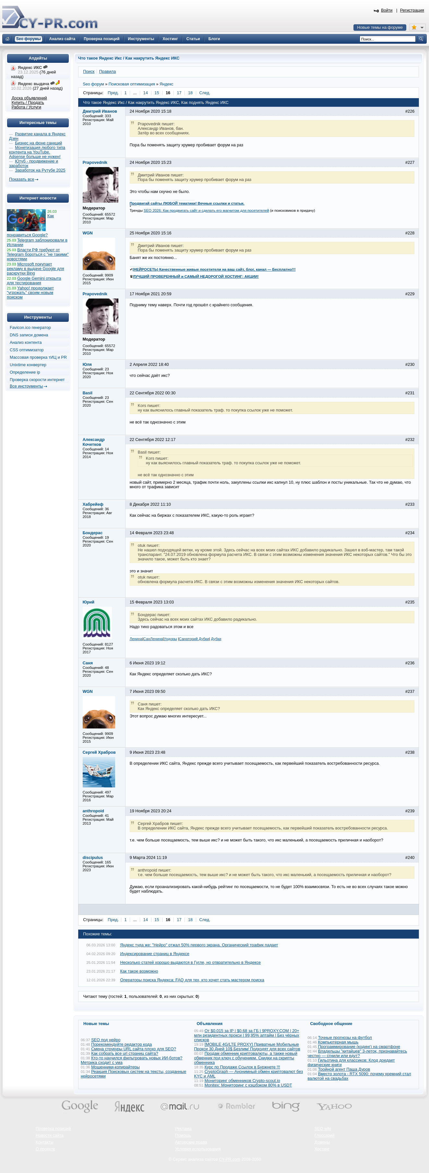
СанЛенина (153, 639)
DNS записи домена (29, 335)
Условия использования (198, 1149)
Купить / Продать (28, 102)
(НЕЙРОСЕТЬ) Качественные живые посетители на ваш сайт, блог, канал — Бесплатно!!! (214, 269)
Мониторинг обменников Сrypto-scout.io (242, 1080)
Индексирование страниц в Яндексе (154, 954)
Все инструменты (26, 386)
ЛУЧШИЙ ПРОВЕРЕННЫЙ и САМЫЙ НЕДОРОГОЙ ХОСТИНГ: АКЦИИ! (196, 276)
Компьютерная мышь (338, 1042)
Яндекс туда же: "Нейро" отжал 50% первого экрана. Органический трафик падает (199, 945)
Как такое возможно (139, 971)
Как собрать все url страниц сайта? (124, 1053)
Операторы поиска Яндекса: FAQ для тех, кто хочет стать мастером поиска (192, 980)
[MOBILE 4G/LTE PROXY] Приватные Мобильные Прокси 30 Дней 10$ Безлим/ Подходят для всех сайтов (247, 1046)
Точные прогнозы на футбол (345, 1037)
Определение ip (25, 372)
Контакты (45, 1142)
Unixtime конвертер (28, 365)
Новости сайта (50, 1135)
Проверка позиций (53, 1128)
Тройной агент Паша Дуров (344, 1069)
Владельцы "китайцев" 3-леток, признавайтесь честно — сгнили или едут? (357, 1053)
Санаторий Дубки (194, 639)
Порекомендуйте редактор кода (121, 1044)
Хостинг (322, 1149)
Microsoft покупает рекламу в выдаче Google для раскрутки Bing (35, 269)
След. (204, 93)
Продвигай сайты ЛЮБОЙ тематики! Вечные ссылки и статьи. (187, 203)
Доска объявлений (29, 98)
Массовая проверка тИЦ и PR (38, 357)
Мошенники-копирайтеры (115, 1067)
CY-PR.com (229, 1159)
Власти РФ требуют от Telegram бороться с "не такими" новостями (38, 254)
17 (179, 93)
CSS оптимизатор (27, 350)
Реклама (183, 1128)
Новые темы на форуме (380, 27)
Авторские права (191, 1142)
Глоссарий (325, 1135)
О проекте (45, 1149)
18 (190, 93)
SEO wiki (323, 1128)
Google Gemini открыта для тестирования (34, 280)
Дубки (216, 639)
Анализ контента (26, 342)
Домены (322, 1142)
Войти (387, 10)
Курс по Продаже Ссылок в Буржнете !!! (242, 1067)
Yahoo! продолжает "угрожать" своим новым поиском (30, 292)
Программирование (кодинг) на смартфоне (359, 1046)
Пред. (113, 93)
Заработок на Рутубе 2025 (40, 170)
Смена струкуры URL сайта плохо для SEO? (133, 1049)
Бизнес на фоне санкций (38, 143)
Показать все (21, 179)
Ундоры (170, 639)
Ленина (136, 639)
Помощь (183, 1135)
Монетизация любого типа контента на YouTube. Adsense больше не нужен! (37, 152)
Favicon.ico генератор (30, 327)
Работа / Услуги (26, 107)
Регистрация (412, 10)
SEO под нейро (105, 1040)
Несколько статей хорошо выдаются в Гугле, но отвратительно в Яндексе (190, 962)
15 (156, 93)
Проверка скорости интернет (37, 380)
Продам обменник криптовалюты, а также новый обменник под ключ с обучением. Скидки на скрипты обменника (245, 1058)
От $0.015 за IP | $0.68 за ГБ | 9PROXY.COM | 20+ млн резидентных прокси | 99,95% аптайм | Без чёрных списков (246, 1035)
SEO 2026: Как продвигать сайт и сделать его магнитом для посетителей (206, 210)
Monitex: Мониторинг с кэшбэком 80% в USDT (248, 1085)
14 (145, 93)
